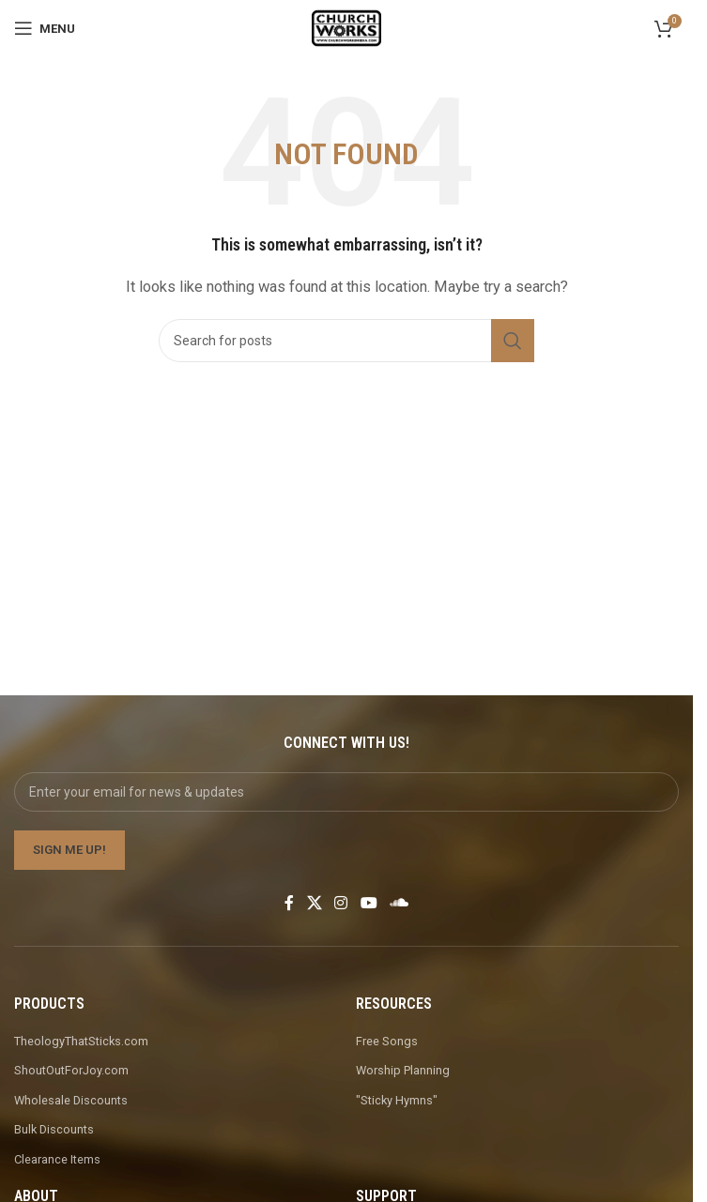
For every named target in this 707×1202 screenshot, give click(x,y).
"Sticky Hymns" (397, 1100)
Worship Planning (403, 1070)
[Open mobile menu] (45, 28)
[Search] (346, 340)
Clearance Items (57, 1159)
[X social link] (314, 903)
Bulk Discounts (54, 1129)
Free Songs (387, 1041)
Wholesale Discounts (71, 1100)
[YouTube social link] (368, 903)
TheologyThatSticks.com (81, 1041)
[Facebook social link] (289, 903)
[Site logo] (346, 27)
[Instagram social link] (341, 903)
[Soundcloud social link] (398, 903)
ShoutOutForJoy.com (71, 1070)
